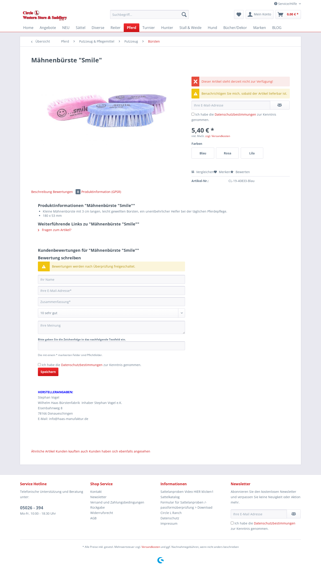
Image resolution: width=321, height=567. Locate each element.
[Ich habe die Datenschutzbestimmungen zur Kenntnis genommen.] (192, 114)
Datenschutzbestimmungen (235, 114)
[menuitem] (149, 16)
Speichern (48, 372)
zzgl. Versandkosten (217, 136)
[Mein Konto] (260, 14)
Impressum (168, 523)
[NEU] (66, 27)
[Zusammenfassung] (111, 301)
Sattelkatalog (170, 497)
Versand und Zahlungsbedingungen (117, 502)
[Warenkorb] (288, 14)
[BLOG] (277, 27)
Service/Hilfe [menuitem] (286, 4)
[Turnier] (148, 27)
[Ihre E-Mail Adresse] (259, 514)
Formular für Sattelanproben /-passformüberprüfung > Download (186, 505)
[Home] (28, 27)
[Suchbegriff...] (149, 14)
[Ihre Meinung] (111, 327)
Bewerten (240, 172)
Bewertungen (67, 192)
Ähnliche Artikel (43, 451)
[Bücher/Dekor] (235, 27)
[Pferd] (131, 27)
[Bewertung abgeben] (111, 313)
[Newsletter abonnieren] (294, 514)
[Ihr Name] (111, 279)
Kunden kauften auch (72, 451)
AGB (93, 518)
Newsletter (98, 497)
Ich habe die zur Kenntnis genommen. (91, 365)
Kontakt (96, 491)
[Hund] (212, 27)
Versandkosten (151, 547)
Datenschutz (169, 518)
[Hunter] (167, 27)
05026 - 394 (31, 508)
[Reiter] (115, 27)
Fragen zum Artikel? (54, 230)
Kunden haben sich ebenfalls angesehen (119, 451)
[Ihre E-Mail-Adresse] (111, 290)
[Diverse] (97, 27)
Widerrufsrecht (101, 513)
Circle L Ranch (171, 513)
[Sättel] (80, 27)
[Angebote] (48, 27)
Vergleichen (202, 172)
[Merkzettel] (239, 14)
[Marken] (259, 27)
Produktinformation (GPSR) (101, 192)
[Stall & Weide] (190, 27)
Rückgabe (97, 507)
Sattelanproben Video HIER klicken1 (187, 491)
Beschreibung (41, 192)
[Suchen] (184, 14)
